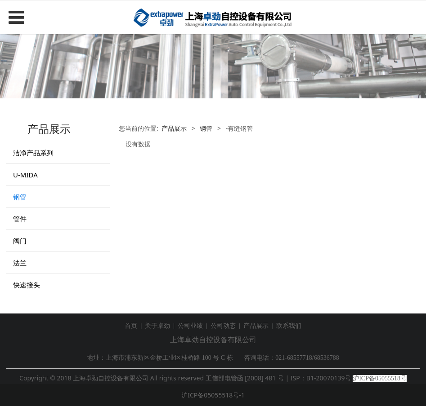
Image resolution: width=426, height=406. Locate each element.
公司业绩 (190, 325)
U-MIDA (25, 174)
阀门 (20, 240)
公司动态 (223, 325)
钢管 (20, 196)
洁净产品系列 (33, 152)
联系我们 (288, 325)
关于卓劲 (157, 325)
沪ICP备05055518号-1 (213, 395)
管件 (20, 218)
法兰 (20, 262)
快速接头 (26, 284)
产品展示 (174, 128)
